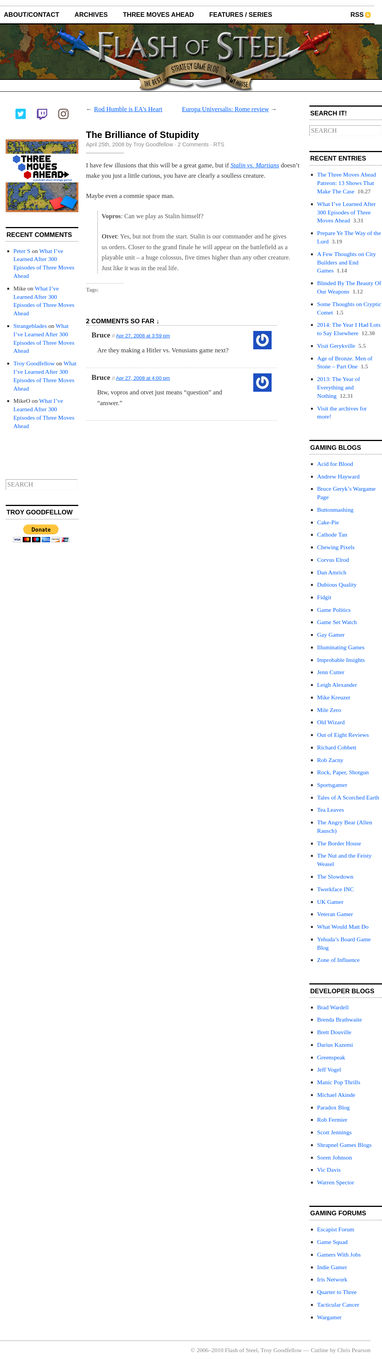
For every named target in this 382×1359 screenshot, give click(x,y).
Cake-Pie (328, 522)
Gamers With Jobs (339, 1254)
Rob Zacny (330, 760)
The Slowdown (335, 876)
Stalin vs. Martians (254, 165)
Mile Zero (329, 710)
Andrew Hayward (338, 476)
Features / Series (240, 14)
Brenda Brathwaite (339, 1019)
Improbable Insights (341, 660)
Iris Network (332, 1279)
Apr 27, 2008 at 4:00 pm (143, 378)
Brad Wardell (333, 1007)
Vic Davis (329, 1169)
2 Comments (193, 144)
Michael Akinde (336, 1094)
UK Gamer (330, 901)
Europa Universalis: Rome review (225, 109)
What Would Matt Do (343, 926)
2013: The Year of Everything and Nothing (338, 387)
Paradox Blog (333, 1107)
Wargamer (329, 1317)
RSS (357, 14)
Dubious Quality (337, 584)
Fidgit (324, 597)
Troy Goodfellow (34, 363)
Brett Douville (334, 1032)
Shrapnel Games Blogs (344, 1145)
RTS (219, 144)
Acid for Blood (335, 464)
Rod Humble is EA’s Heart (128, 109)
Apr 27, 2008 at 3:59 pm (143, 336)
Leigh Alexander (337, 684)
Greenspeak (331, 1057)
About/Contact (31, 14)
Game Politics (334, 610)
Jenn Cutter (330, 672)
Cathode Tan (332, 534)
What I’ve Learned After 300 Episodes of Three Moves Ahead (346, 212)
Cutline (320, 1350)
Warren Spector (335, 1182)
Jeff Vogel (329, 1069)
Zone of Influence (338, 960)
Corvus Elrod (333, 559)
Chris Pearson (354, 1350)
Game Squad (332, 1242)
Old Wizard (331, 722)
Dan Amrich (331, 572)
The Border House (339, 843)
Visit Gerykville (336, 345)
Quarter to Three (337, 1292)
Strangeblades (30, 326)
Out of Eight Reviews (343, 734)
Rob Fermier (332, 1119)
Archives (91, 14)
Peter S (22, 251)
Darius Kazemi (335, 1044)
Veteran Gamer (335, 914)
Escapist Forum (335, 1229)
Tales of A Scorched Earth (348, 797)
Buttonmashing (335, 509)
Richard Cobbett (336, 747)
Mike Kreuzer (333, 697)
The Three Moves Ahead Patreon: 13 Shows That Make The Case (346, 183)
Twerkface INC (335, 889)
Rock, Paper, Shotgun (343, 772)
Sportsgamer (332, 785)
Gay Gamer (331, 634)
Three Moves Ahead (158, 14)
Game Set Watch (337, 622)
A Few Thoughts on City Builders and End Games (346, 262)
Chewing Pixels (335, 547)
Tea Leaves (330, 809)
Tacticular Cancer (338, 1304)
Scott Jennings (334, 1132)
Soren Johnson (334, 1157)
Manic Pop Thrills (338, 1082)
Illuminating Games (340, 647)
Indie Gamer (332, 1267)
